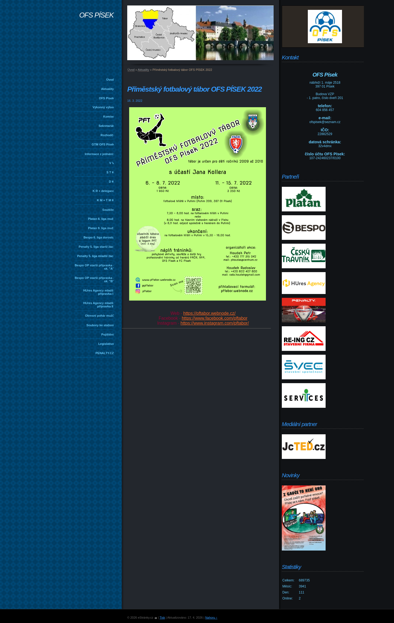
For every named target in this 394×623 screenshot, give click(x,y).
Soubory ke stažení (100, 325)
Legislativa (106, 343)
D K (111, 181)
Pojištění (107, 334)
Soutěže (108, 209)
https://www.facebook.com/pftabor (214, 318)
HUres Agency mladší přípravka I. (98, 292)
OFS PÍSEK (96, 15)
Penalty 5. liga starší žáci (96, 246)
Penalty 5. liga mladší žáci (95, 256)
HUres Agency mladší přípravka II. (98, 304)
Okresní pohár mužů (99, 315)
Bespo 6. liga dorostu (98, 237)
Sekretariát (106, 125)
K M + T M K (105, 200)
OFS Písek (106, 98)
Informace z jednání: (99, 154)
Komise (108, 116)
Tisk (162, 617)
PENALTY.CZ (104, 353)
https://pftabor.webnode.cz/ (209, 313)
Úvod (110, 79)
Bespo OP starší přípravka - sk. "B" (94, 279)
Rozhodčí (107, 135)
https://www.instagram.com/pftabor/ (215, 323)
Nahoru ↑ (211, 617)
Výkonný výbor (103, 107)
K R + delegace (103, 191)
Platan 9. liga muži (101, 228)
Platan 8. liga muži (101, 218)
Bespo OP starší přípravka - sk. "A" (94, 267)
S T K (110, 172)
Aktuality (107, 89)
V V (111, 163)
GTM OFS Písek (103, 144)
